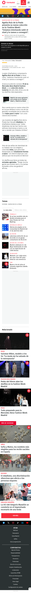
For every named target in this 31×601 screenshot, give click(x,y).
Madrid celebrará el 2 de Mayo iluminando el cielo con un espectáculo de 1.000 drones (5, 245)
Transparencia (16, 555)
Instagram (13, 16)
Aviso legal (16, 581)
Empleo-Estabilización (15, 567)
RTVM (15, 528)
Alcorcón (13, 234)
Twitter (7, 16)
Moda (3, 351)
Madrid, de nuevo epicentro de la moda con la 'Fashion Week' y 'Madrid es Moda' (6, 100)
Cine (11, 262)
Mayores (4, 473)
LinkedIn (23, 16)
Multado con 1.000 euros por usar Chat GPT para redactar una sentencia (5, 256)
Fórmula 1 (13, 214)
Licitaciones (15, 570)
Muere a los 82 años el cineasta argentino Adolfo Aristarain (5, 265)
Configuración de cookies (15, 587)
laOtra (15, 539)
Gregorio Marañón (7, 502)
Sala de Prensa (15, 550)
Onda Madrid (22, 6)
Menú (28, 2)
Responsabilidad (15, 553)
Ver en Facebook (3, 523)
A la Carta (13, 6)
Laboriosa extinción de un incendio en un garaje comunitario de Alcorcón (5, 236)
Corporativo (15, 548)
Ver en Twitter (8, 523)
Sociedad (4, 204)
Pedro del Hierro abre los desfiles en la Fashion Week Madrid (14, 369)
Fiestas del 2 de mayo (16, 242)
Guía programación (15, 541)
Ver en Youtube (27, 522)
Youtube (28, 16)
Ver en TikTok (18, 523)
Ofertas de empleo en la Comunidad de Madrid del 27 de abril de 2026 (5, 227)
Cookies (15, 584)
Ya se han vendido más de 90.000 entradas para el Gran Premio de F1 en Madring (5, 216)
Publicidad (16, 561)
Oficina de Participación (15, 575)
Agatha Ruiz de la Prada (10, 20)
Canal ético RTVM (15, 573)
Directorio (15, 558)
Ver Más (15, 515)
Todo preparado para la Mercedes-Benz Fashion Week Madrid (15, 397)
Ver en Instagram (13, 522)
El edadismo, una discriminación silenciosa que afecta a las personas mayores (15, 463)
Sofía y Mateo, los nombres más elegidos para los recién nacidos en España (15, 434)
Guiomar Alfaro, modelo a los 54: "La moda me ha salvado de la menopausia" (6, 138)
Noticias (5, 6)
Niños (3, 444)
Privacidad (15, 578)
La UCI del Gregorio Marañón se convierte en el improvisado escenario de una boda (15, 492)
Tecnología (13, 253)
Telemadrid (15, 533)
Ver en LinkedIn (22, 522)
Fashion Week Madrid (8, 379)
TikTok (18, 16)
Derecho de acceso (15, 564)
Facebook (2, 16)
